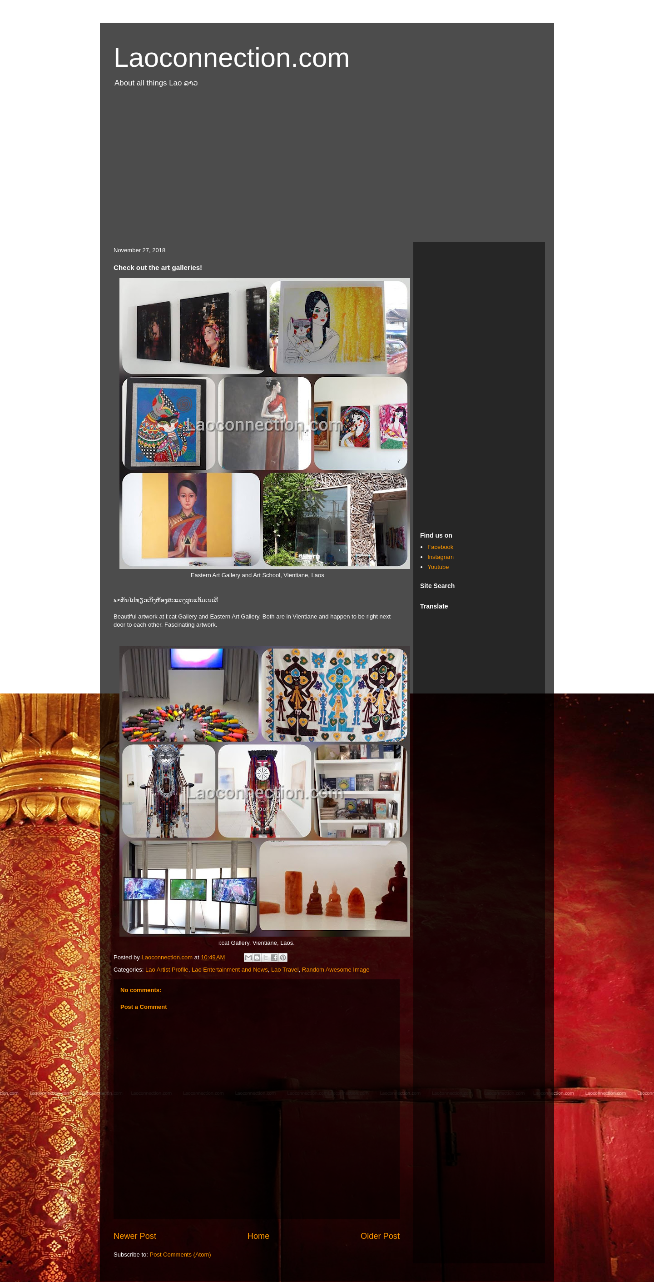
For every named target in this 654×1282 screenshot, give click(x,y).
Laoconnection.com (232, 57)
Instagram (440, 557)
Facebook (440, 547)
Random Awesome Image (336, 969)
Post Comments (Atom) (180, 1254)
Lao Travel (285, 969)
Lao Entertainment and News (230, 969)
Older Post (380, 1236)
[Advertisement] (327, 169)
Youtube (438, 567)
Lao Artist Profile (166, 969)
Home (259, 1236)
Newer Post (135, 1236)
